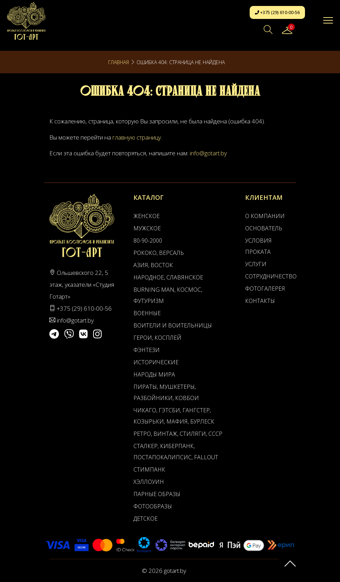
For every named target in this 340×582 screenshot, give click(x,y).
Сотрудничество (266, 276)
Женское (146, 216)
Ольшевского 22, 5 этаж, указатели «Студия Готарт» (81, 284)
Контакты (260, 301)
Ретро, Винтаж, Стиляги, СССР (177, 434)
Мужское (147, 228)
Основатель (263, 228)
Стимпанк (149, 469)
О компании (265, 216)
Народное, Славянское (168, 277)
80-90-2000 (147, 240)
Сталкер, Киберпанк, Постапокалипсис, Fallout (175, 451)
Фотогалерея (265, 288)
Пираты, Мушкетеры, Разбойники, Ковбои (166, 392)
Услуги (255, 264)
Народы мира (154, 374)
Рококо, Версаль (158, 253)
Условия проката (258, 246)
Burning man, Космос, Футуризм (167, 295)
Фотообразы (152, 506)
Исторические (156, 362)
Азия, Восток (153, 265)
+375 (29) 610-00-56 (277, 12)
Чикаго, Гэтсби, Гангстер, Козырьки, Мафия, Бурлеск (173, 415)
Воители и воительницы (172, 325)
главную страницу (136, 137)
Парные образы (156, 494)
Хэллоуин (148, 482)
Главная (118, 62)
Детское (145, 518)
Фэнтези (146, 350)
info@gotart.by (208, 153)
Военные (147, 313)
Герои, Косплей (157, 337)
